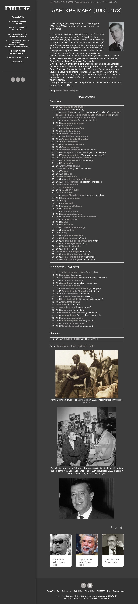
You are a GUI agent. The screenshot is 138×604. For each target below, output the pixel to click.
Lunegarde (66, 174)
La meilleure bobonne (72, 254)
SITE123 (85, 598)
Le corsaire (66, 192)
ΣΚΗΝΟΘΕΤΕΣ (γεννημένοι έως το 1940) (78, 2)
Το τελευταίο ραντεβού (72, 128)
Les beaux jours (69, 219)
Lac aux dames (68, 230)
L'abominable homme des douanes (78, 117)
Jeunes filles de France (73, 195)
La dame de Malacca (71, 206)
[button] (18, 22)
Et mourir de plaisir (71, 339)
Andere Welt (67, 203)
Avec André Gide (69, 160)
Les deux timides (69, 182)
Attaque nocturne (70, 238)
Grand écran (67, 112)
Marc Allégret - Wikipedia (68, 90)
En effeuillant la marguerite (75, 136)
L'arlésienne (67, 187)
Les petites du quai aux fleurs (76, 179)
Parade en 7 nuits (70, 190)
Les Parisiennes (69, 120)
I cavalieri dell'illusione (72, 144)
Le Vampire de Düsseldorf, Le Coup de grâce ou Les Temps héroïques (89, 113)
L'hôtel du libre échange (73, 227)
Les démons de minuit (72, 123)
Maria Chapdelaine (70, 166)
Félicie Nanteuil (69, 176)
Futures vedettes (69, 141)
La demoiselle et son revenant (76, 157)
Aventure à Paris (69, 211)
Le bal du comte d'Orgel (73, 107)
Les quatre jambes (70, 243)
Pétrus (64, 171)
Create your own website (100, 598)
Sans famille (67, 224)
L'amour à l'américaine (72, 323)
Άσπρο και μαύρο (70, 251)
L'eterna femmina (70, 147)
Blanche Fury (68, 168)
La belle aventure (70, 184)
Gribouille (66, 208)
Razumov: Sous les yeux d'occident (79, 216)
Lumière (65, 109)
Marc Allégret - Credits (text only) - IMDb (75, 346)
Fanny (64, 232)
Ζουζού (64, 222)
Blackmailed (67, 163)
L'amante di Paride (70, 149)
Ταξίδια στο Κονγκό (71, 259)
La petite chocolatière (72, 235)
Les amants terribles (71, 214)
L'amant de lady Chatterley (74, 139)
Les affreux (66, 125)
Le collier (65, 249)
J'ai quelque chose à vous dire (76, 241)
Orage (64, 200)
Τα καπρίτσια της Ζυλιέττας (75, 152)
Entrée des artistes (70, 155)
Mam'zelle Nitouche (71, 246)
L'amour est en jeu (70, 133)
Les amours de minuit (72, 257)
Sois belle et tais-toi (71, 131)
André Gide (82, 400)
